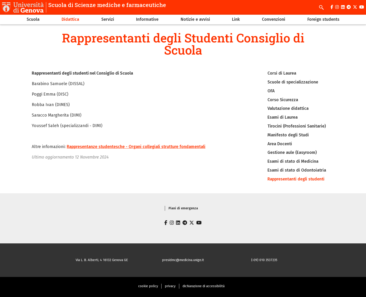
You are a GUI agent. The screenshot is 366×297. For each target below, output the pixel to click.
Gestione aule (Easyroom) (292, 152)
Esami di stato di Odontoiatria (296, 170)
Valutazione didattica (288, 108)
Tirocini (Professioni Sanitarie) (296, 126)
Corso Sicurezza (282, 99)
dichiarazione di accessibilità (204, 286)
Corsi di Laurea (281, 73)
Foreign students (323, 19)
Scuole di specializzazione (292, 82)
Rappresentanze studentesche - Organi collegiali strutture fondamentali (136, 146)
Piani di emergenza (183, 208)
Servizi (107, 19)
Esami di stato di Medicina (292, 161)
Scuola (33, 19)
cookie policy (148, 286)
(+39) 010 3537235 (264, 260)
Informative (147, 19)
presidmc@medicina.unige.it (183, 260)
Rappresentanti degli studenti (295, 179)
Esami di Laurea (282, 117)
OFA (271, 90)
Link (236, 19)
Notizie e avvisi (195, 19)
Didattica (70, 19)
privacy (170, 286)
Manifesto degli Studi (288, 135)
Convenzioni (273, 19)
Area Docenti (279, 143)
